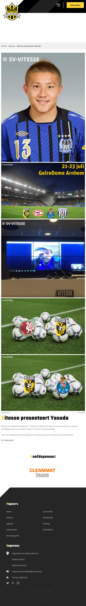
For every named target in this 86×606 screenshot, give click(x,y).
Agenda (9, 523)
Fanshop (46, 523)
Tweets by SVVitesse (43, 589)
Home (4, 46)
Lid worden (75, 5)
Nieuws (11, 46)
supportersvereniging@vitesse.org (27, 571)
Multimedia (48, 517)
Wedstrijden (11, 529)
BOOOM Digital (46, 601)
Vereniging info (12, 535)
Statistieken (48, 529)
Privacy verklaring (19, 577)
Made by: (37, 601)
